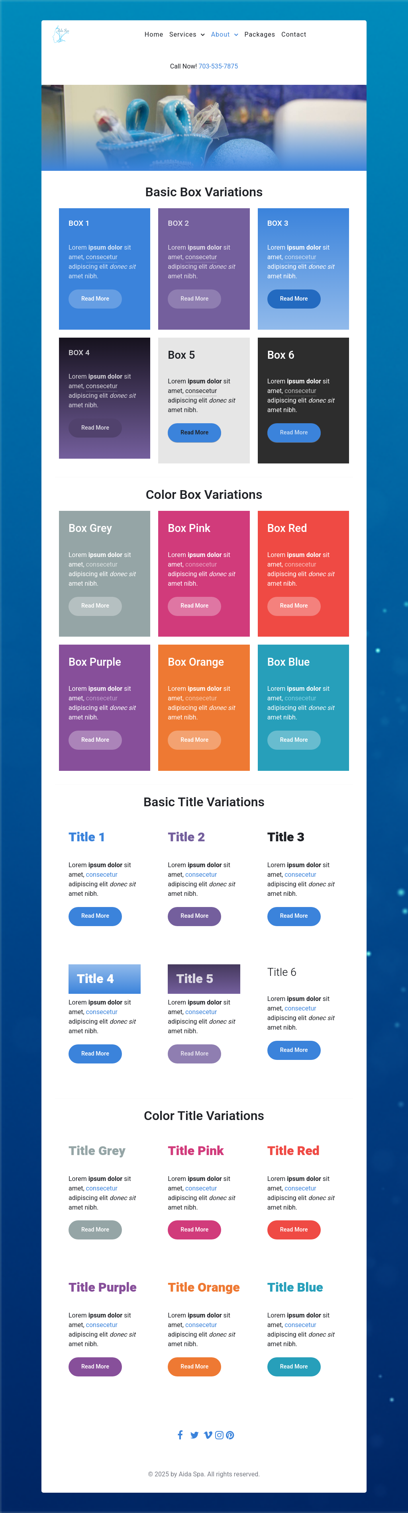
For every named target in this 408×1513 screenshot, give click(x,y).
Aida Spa (191, 1474)
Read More (95, 299)
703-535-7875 (218, 66)
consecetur (102, 257)
